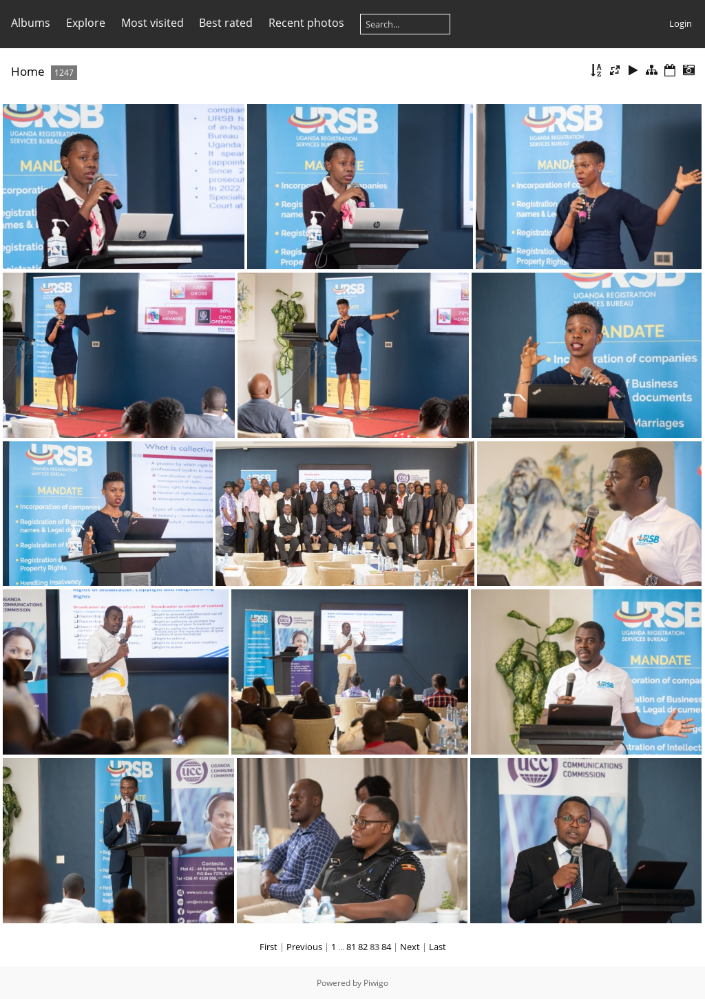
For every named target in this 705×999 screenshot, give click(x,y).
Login (680, 23)
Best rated (226, 22)
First (268, 946)
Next (410, 946)
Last (437, 946)
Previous (304, 946)
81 (351, 946)
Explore (85, 22)
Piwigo (376, 983)
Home (28, 71)
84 (386, 946)
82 (363, 946)
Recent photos (306, 22)
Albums (30, 22)
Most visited (152, 22)
